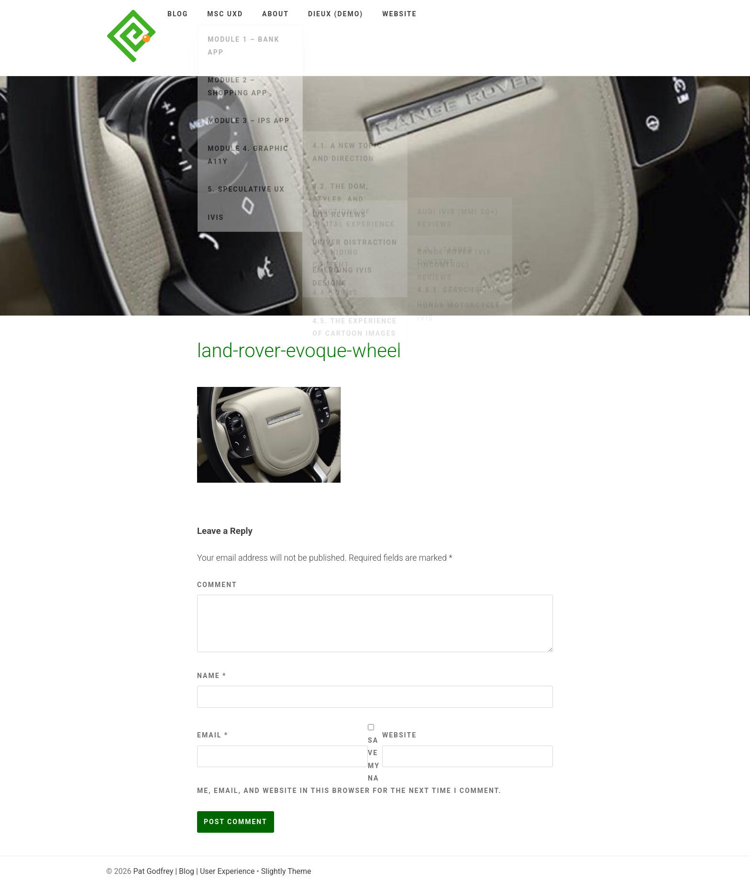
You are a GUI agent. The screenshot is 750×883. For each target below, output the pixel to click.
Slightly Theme (286, 871)
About (275, 14)
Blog (177, 14)
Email (212, 735)
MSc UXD (225, 14)
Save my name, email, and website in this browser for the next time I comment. (349, 765)
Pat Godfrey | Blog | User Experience (193, 871)
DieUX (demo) (335, 14)
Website (399, 14)
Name (211, 675)
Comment (217, 585)
